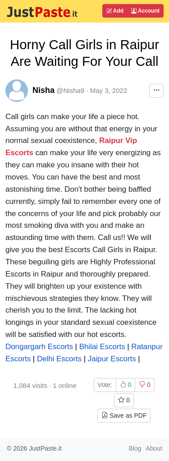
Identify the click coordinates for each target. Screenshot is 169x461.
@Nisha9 (70, 90)
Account (145, 10)
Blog (134, 448)
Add (114, 10)
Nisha (43, 90)
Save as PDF (123, 415)
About (154, 448)
